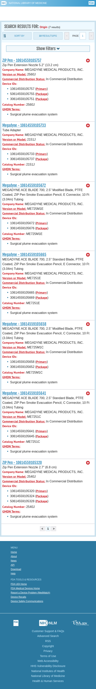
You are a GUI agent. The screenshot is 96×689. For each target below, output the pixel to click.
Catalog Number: (13, 105)
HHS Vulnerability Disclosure (48, 666)
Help (13, 573)
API (12, 565)
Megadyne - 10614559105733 (24, 125)
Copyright (48, 646)
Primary (41, 89)
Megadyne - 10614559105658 (24, 324)
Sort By (19, 36)
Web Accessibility (48, 660)
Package (41, 94)
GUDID (48, 14)
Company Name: (13, 70)
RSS (48, 641)
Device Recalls (18, 597)
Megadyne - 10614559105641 (24, 393)
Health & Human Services (47, 681)
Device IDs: (9, 84)
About (14, 556)
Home (14, 552)
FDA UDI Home (19, 584)
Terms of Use (48, 656)
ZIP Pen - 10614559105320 (22, 462)
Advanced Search (48, 636)
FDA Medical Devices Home (25, 588)
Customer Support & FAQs (48, 631)
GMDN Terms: (11, 109)
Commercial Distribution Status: (23, 79)
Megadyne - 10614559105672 (24, 185)
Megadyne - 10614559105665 (24, 254)
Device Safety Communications (27, 601)
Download (16, 569)
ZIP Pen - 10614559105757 (21, 60)
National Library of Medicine (28, 3)
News (14, 560)
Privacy (48, 651)
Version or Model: (14, 74)
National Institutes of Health (48, 671)
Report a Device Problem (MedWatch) (30, 592)
